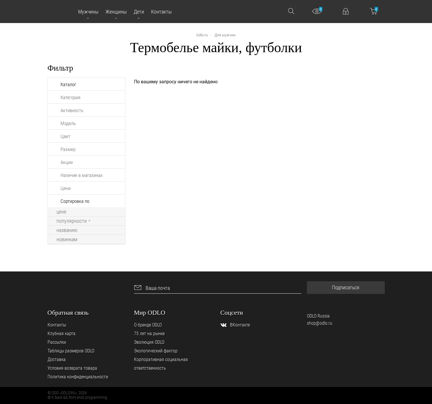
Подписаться (345, 287)
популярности (73, 221)
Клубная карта (62, 333)
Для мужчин (224, 35)
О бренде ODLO (148, 325)
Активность (72, 110)
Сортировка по (75, 201)
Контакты (57, 325)
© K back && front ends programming (77, 397)
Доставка (57, 359)
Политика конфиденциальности (78, 377)
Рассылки (57, 342)
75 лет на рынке (149, 333)
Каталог (68, 84)
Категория (70, 97)
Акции (67, 162)
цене (61, 212)
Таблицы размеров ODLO (71, 351)
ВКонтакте (240, 325)
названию (67, 230)
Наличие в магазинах (82, 175)
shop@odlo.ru (319, 323)
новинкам (66, 239)
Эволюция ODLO (149, 342)
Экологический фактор (156, 351)
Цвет (65, 136)
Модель (68, 123)
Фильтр (60, 67)
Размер (68, 149)
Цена (66, 188)
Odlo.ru (202, 35)
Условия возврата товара (72, 368)
